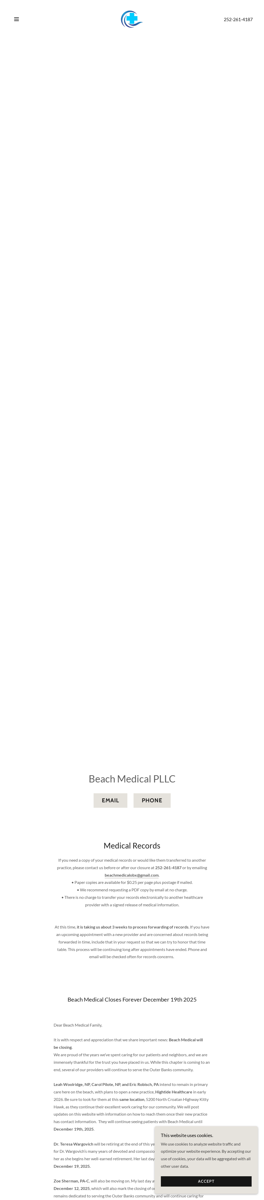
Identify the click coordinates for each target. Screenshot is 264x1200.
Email (110, 800)
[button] (16, 19)
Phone (152, 800)
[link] (132, 18)
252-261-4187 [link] (238, 19)
